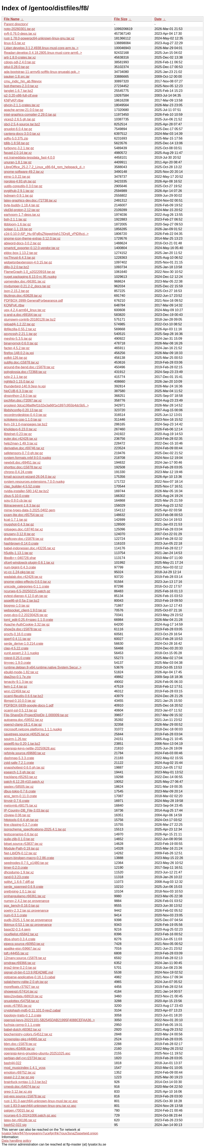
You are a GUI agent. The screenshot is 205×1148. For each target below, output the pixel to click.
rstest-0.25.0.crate (17, 658)
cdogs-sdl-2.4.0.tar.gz (19, 62)
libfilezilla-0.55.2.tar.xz (20, 329)
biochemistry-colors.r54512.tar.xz (28, 1034)
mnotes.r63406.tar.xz (19, 1048)
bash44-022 (12, 1063)
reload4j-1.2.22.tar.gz (19, 324)
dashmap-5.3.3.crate (19, 758)
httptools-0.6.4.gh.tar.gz (21, 820)
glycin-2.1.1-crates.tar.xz (22, 105)
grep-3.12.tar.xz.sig (18, 1091)
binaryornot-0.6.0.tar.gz (21, 343)
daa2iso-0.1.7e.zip (17, 677)
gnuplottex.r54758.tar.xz (21, 1001)
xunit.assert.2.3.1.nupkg (21, 653)
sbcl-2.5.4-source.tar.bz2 (22, 124)
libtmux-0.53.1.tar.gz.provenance (28, 924)
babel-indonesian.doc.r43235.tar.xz (29, 548)
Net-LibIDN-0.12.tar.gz (20, 853)
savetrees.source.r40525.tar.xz (26, 734)
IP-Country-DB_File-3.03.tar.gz (26, 810)
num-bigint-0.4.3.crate (20, 567)
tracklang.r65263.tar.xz (20, 777)
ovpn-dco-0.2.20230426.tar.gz (26, 615)
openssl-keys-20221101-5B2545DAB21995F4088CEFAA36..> (49, 1020)
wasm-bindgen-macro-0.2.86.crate (29, 858)
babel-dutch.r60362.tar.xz (22, 1029)
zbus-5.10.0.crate (16, 496)
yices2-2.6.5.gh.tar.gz (19, 119)
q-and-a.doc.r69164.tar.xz (22, 314)
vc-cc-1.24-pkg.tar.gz (19, 572)
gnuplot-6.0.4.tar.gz (18, 129)
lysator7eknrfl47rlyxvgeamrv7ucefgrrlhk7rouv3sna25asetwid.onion (50, 1133)
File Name (12, 19)
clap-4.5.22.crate (16, 648)
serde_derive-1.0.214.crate (23, 643)
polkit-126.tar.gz (15, 357)
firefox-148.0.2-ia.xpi (19, 353)
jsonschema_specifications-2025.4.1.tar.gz (35, 829)
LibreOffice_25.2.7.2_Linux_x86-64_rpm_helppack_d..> (44, 167)
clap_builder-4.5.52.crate (22, 486)
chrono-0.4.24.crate (18, 472)
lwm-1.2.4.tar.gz (15, 686)
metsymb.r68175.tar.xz (20, 805)
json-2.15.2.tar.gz (16, 291)
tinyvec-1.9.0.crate (17, 662)
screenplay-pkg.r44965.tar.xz (25, 1039)
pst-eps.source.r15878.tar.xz (24, 1096)
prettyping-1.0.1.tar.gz (20, 891)
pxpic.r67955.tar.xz (17, 1005)
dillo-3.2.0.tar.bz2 (16, 267)
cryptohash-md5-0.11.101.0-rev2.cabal (32, 1010)
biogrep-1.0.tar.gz (17, 605)
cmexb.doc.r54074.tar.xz (22, 1086)
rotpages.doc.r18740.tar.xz (23, 529)
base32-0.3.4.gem (17, 929)
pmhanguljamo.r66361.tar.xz (24, 896)
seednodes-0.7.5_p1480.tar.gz (26, 863)
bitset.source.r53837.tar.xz (23, 843)
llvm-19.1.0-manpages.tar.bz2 (25, 424)
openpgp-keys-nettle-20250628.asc (30, 748)
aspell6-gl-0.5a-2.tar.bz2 (21, 600)
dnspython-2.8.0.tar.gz (20, 395)
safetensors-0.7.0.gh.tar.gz (23, 453)
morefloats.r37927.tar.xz (21, 987)
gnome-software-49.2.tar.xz (24, 171)
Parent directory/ (16, 24)
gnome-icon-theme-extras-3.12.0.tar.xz (32, 238)
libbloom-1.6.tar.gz (17, 224)
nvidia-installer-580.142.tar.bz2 (26, 491)
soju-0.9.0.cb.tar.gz (18, 500)
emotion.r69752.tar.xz (20, 1072)
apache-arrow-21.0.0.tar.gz (23, 110)
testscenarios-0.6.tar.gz (21, 834)
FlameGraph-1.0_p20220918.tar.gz (29, 272)
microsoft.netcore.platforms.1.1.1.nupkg (33, 729)
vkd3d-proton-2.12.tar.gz (22, 210)
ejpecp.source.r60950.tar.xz (24, 944)
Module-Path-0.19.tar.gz (21, 848)
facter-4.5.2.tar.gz (17, 348)
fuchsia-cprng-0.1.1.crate (22, 1025)
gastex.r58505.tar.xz (19, 786)
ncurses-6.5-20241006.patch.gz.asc (30, 1115)
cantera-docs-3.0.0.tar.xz (22, 133)
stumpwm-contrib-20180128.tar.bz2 (30, 319)
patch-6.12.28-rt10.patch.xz (24, 781)
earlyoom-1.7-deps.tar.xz (22, 214)
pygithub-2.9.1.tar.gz (19, 191)
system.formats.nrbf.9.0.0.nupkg (27, 458)
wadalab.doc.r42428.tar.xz (23, 577)
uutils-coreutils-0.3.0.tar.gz (23, 186)
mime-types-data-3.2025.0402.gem (29, 510)
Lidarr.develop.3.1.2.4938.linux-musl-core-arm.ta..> (41, 48)
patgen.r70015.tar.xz (19, 1110)
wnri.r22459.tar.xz (17, 691)
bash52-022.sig (15, 1125)
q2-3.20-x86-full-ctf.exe (21, 95)
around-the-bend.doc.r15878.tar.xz (29, 367)
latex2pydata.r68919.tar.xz (23, 996)
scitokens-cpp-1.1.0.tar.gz (22, 419)
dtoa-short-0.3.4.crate (19, 939)
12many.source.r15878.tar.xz (25, 958)
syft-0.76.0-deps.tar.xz (20, 33)
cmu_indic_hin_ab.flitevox (23, 81)
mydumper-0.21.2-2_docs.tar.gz (27, 286)
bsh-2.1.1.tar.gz (15, 219)
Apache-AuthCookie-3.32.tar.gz (27, 624)
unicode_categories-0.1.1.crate (26, 586)
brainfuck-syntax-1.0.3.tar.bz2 (25, 1082)
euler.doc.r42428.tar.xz (20, 438)
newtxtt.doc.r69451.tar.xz (22, 462)
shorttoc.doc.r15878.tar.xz (23, 467)
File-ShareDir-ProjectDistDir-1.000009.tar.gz (36, 715)
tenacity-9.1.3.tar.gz (18, 682)
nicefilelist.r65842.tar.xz (21, 934)
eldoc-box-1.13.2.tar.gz (20, 253)
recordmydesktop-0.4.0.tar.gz (25, 415)
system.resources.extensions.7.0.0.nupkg (34, 481)
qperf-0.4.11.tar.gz (17, 639)
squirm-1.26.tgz (15, 739)
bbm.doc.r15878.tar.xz (20, 1044)
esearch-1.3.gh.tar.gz (19, 772)
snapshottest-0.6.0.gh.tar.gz (24, 767)
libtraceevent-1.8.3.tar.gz (22, 505)
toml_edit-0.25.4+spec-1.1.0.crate (28, 619)
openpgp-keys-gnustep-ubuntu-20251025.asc (37, 1053)
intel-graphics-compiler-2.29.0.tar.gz (30, 114)
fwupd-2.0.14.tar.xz (18, 153)
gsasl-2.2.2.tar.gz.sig (19, 1077)
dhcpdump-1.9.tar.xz (19, 872)
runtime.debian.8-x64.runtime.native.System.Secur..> (43, 667)
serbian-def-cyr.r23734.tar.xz (25, 1058)
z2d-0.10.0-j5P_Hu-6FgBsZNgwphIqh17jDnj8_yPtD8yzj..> (46, 234)
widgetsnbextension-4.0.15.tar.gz (28, 262)
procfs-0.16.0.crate (17, 634)
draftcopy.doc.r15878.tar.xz (23, 539)
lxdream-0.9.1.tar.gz (18, 195)
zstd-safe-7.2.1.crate (19, 763)
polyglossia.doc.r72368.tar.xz (25, 372)
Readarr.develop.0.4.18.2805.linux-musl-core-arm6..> (43, 52)
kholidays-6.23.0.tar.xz (20, 429)
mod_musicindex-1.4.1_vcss (24, 1067)
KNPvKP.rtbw (13, 100)
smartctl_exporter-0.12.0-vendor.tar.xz (31, 248)
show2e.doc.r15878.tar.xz (22, 629)
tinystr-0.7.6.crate (16, 801)
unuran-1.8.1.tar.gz (17, 162)
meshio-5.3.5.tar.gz (18, 338)
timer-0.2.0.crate (16, 867)
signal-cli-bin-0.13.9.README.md (28, 972)
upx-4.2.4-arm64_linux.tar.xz (24, 310)
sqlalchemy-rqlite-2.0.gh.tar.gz (26, 982)
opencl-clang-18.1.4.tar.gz (23, 724)
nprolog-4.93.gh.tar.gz (20, 181)
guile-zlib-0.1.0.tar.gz (19, 839)
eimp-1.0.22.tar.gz (17, 176)
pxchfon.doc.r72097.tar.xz (23, 400)
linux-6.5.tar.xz (14, 43)
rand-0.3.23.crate (16, 877)
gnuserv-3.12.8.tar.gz (19, 534)
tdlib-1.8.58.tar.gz (16, 143)
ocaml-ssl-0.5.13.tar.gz (20, 710)
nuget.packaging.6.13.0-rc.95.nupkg (30, 276)
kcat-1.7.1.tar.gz (15, 519)
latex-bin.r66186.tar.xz (20, 1120)
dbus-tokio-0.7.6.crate (20, 791)
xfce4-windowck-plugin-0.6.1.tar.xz (29, 562)
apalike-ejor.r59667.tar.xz (22, 948)
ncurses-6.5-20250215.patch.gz (27, 591)
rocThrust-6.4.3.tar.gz (19, 257)
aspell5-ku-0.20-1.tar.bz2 (22, 743)
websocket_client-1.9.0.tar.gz (25, 610)
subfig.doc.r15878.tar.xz (21, 362)
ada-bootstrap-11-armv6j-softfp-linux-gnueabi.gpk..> (42, 72)
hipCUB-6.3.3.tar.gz (18, 391)
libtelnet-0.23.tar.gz (18, 434)
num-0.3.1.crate (15, 915)
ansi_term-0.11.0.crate (20, 796)
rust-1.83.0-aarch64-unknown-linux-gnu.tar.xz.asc (40, 1106)
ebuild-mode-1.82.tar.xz (21, 672)
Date (158, 19)
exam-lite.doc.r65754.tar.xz (23, 515)
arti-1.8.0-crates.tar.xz (20, 57)
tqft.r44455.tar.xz (16, 953)
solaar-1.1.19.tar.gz (18, 229)
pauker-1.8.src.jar (17, 76)
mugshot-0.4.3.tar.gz (19, 524)
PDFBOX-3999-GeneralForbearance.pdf (33, 300)
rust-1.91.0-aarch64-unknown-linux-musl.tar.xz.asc (41, 1101)
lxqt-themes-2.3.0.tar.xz (21, 86)
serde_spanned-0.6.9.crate (23, 886)
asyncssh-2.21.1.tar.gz (20, 334)
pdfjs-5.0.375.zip (16, 138)
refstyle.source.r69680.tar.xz (24, 753)
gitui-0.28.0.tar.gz (16, 67)
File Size (120, 19)
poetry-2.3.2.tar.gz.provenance (26, 910)
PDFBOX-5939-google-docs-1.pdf (28, 705)
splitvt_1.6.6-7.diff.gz (19, 882)
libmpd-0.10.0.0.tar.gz (20, 700)
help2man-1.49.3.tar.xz (20, 443)
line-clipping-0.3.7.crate (21, 824)
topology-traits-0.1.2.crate (22, 1015)
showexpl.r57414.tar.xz (21, 991)
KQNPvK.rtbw (14, 305)
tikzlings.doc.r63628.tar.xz (23, 295)
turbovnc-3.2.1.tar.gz (19, 148)
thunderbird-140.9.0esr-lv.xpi (24, 386)
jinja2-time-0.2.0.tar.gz (20, 967)
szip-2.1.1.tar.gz (15, 377)
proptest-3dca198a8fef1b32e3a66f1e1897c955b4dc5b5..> (46, 405)
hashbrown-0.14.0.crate (21, 543)
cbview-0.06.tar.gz (17, 815)
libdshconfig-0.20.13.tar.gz (23, 410)
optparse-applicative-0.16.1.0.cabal (29, 977)
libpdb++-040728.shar (20, 558)
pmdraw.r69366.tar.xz (19, 963)
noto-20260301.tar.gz (19, 29)
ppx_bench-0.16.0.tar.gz (21, 905)
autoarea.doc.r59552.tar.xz (23, 720)
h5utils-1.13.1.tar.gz (18, 553)
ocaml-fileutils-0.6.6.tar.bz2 (23, 696)
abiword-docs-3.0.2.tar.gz (22, 243)
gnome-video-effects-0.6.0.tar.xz (27, 581)
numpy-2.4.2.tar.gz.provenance (26, 901)
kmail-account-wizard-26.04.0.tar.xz (30, 476)
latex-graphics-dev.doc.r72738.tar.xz (30, 200)
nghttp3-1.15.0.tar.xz (19, 381)
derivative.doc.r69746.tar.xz (24, 448)
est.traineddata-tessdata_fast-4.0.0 (29, 157)
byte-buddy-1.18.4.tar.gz (22, 205)
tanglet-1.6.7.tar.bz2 (18, 90)
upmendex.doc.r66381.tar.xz (24, 281)
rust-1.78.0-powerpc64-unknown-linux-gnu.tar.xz (39, 38)
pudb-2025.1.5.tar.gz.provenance (28, 920)
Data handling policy (16, 1140)
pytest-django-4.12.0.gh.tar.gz (26, 596)
